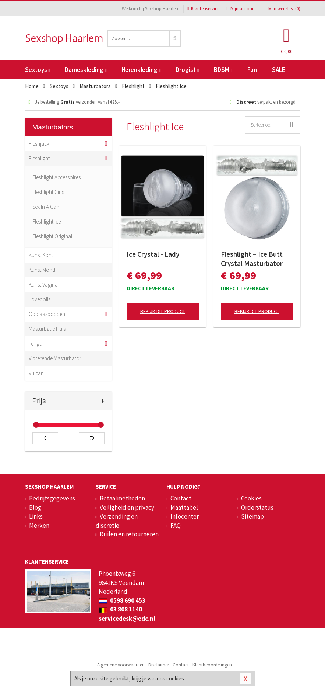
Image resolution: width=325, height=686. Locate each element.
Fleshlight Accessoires (56, 177)
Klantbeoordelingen (212, 665)
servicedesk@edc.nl (127, 618)
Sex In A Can (45, 206)
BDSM (223, 70)
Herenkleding (140, 70)
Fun (252, 70)
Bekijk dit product (162, 311)
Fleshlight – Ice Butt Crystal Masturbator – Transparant (254, 259)
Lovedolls (39, 299)
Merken (39, 526)
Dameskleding (85, 70)
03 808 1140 (120, 609)
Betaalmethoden (122, 498)
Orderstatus (257, 507)
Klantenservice (203, 9)
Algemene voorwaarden (121, 665)
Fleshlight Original (52, 236)
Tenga (35, 343)
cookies (175, 678)
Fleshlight (39, 158)
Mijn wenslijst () (282, 9)
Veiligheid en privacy (127, 507)
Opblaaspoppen (47, 314)
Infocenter (184, 516)
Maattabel (184, 507)
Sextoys (37, 70)
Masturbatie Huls (47, 328)
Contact (180, 498)
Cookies (251, 498)
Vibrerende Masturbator (55, 358)
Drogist (187, 70)
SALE (278, 70)
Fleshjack (39, 143)
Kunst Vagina (43, 284)
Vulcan (36, 373)
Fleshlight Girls (48, 191)
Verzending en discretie (117, 520)
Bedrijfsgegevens (52, 498)
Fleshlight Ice (46, 221)
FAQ (175, 526)
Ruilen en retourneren (129, 534)
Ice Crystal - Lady (153, 254)
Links (36, 516)
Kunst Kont (41, 255)
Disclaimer (158, 665)
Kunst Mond (42, 269)
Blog (35, 507)
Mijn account (241, 9)
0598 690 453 (122, 600)
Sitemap (252, 516)
